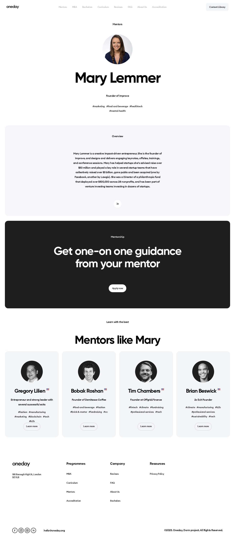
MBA (74, 7)
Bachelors (87, 7)
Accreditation (159, 7)
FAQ (130, 7)
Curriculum (103, 7)
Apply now (117, 288)
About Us (142, 7)
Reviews (118, 7)
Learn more (32, 426)
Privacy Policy (157, 473)
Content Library (217, 7)
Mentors (63, 7)
